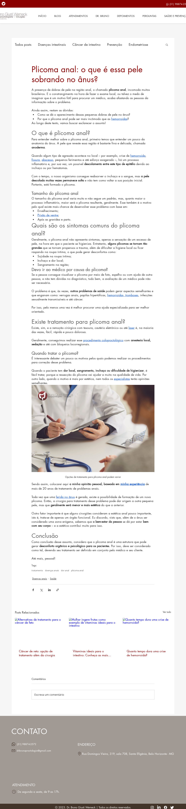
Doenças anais (39, 578)
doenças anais (52, 570)
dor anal (65, 570)
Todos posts (23, 45)
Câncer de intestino (86, 45)
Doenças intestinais (52, 45)
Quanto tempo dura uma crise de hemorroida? (146, 653)
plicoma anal (77, 570)
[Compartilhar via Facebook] (33, 589)
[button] (166, 44)
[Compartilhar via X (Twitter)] (41, 589)
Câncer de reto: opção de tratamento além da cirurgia (37, 653)
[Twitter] (3, 3)
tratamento (37, 570)
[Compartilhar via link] (57, 589)
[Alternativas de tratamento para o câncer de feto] (39, 631)
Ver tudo (167, 612)
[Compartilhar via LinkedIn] (49, 589)
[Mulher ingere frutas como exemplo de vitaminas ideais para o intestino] (93, 631)
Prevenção (114, 45)
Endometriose (138, 45)
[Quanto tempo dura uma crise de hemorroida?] (147, 631)
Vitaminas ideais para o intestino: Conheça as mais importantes (90, 653)
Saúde (53, 578)
